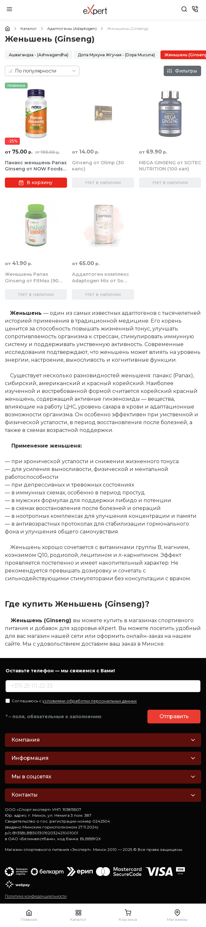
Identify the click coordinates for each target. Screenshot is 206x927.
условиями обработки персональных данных (89, 700)
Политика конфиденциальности (36, 895)
